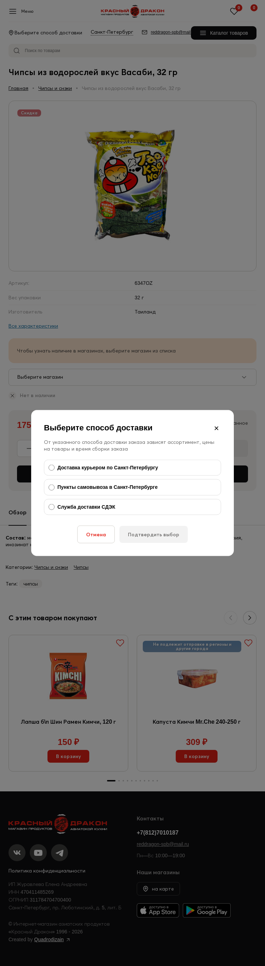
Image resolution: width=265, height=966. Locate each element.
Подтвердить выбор (153, 534)
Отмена (96, 534)
